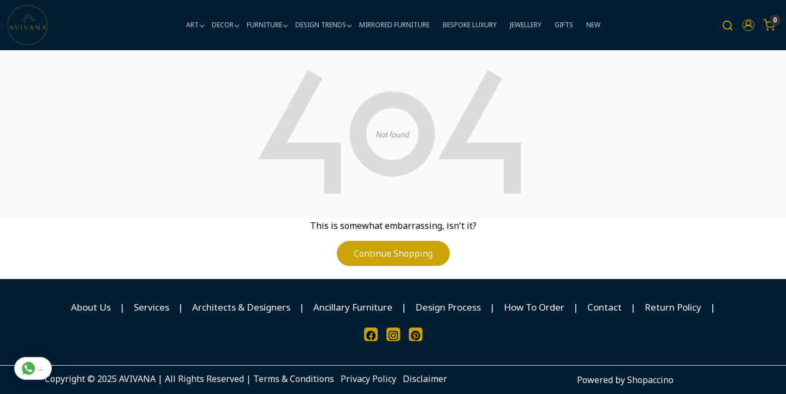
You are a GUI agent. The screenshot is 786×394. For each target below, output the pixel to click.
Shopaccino (650, 380)
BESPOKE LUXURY (470, 24)
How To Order (534, 307)
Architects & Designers (241, 307)
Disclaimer (425, 379)
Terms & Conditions (293, 379)
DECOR (225, 24)
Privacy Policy (368, 379)
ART (195, 24)
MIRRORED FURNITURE (394, 24)
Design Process (448, 307)
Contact (604, 307)
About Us (91, 307)
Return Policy (673, 307)
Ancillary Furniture (352, 307)
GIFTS (564, 24)
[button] (748, 25)
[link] (727, 25)
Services (151, 307)
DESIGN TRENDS (323, 24)
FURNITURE (267, 24)
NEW (593, 24)
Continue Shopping (393, 253)
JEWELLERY (525, 24)
